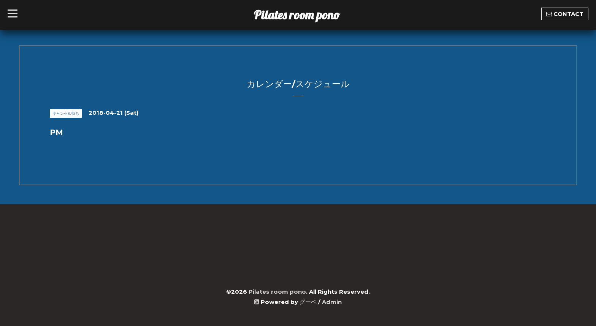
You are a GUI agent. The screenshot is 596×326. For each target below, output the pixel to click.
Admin (332, 301)
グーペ (308, 301)
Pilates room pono (303, 14)
